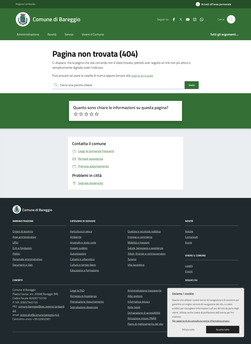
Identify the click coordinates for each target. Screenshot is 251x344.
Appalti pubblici (79, 248)
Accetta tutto (222, 329)
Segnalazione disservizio (84, 307)
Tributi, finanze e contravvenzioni (146, 253)
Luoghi (189, 266)
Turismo (132, 259)
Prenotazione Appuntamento (87, 301)
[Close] (241, 289)
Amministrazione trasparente (144, 290)
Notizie (189, 231)
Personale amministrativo (27, 259)
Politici (16, 253)
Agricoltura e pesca (81, 231)
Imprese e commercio (140, 237)
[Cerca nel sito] (231, 19)
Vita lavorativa (136, 265)
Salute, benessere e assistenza (145, 248)
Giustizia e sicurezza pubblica (144, 231)
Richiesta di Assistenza (83, 296)
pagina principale (142, 75)
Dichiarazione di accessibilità (144, 313)
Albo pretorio (135, 296)
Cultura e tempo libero (83, 265)
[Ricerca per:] (118, 85)
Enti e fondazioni (22, 248)
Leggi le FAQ (77, 290)
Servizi (69, 34)
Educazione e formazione (84, 270)
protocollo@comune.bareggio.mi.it (39, 315)
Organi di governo (23, 231)
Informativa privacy (139, 301)
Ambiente (75, 237)
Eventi (189, 271)
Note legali (134, 307)
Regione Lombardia (25, 4)
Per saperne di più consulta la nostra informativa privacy (201, 321)
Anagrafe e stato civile (83, 242)
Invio (192, 85)
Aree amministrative (24, 237)
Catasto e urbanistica (82, 259)
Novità (52, 34)
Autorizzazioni (78, 253)
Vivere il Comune (93, 34)
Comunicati (191, 237)
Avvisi (188, 242)
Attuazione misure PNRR (142, 318)
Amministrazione (28, 34)
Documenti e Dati (23, 265)
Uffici (15, 242)
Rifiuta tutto (188, 329)
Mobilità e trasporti (138, 242)
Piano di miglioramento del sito (145, 324)
